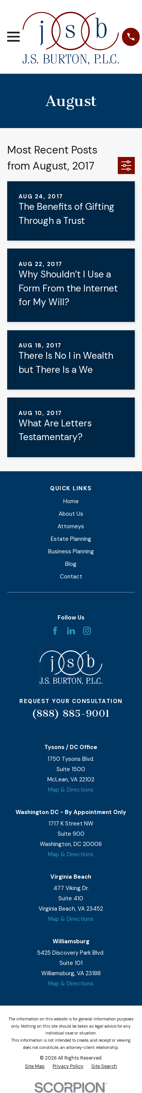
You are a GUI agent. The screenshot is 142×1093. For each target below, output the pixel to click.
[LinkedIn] (71, 631)
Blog (70, 564)
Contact (71, 576)
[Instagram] (87, 631)
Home (71, 501)
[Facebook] (55, 631)
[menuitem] (35, 1066)
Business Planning (71, 551)
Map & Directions (71, 790)
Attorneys (71, 526)
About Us (71, 514)
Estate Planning (71, 539)
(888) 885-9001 (71, 713)
